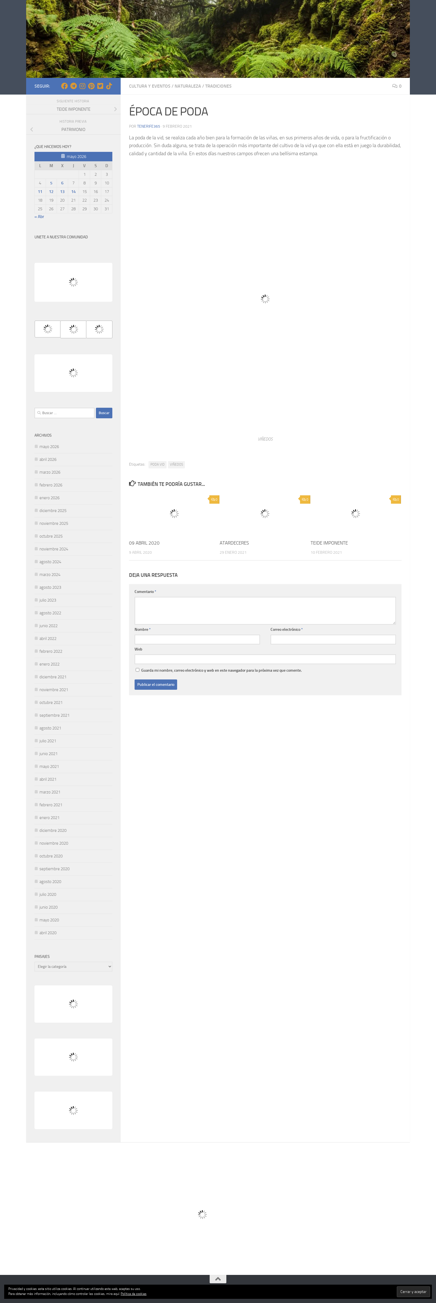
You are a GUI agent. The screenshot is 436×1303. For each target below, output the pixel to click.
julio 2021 (47, 740)
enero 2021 (49, 817)
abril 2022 (47, 638)
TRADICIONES (218, 86)
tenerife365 (148, 126)
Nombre (143, 629)
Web (138, 649)
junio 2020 (48, 907)
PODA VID (157, 464)
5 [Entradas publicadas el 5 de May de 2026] (51, 183)
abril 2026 (47, 459)
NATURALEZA (188, 86)
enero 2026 (49, 497)
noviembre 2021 (53, 689)
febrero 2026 (50, 485)
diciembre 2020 (52, 830)
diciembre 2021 (52, 676)
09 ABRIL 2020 (144, 543)
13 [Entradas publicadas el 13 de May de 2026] (62, 191)
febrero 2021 (50, 804)
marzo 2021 (49, 792)
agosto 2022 (50, 612)
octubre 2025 (51, 536)
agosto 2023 (50, 587)
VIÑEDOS (176, 464)
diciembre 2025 (52, 510)
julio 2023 (47, 600)
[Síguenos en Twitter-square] (100, 86)
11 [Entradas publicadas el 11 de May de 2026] (40, 191)
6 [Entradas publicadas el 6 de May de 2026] (62, 183)
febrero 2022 (50, 651)
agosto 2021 (50, 728)
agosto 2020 (50, 881)
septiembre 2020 (54, 868)
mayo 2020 (49, 920)
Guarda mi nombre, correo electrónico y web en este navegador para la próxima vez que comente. (221, 670)
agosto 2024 (50, 561)
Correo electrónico (287, 629)
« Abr (39, 216)
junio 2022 (48, 625)
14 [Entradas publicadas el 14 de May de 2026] (73, 191)
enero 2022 (49, 664)
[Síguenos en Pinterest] (91, 86)
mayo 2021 (49, 766)
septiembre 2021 (54, 715)
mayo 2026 (49, 446)
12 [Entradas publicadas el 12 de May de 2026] (51, 191)
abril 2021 (47, 779)
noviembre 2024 (53, 549)
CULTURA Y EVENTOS (149, 86)
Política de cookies (134, 1294)
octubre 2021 (51, 702)
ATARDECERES (234, 543)
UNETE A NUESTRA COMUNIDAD (61, 237)
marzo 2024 (49, 574)
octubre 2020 (51, 856)
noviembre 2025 (53, 523)
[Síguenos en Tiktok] (109, 86)
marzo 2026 (49, 472)
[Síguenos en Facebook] (64, 86)
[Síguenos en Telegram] (73, 86)
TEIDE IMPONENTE (329, 543)
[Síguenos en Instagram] (82, 86)
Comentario (145, 591)
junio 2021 (48, 753)
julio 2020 (47, 894)
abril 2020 (47, 932)
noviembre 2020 (53, 843)
